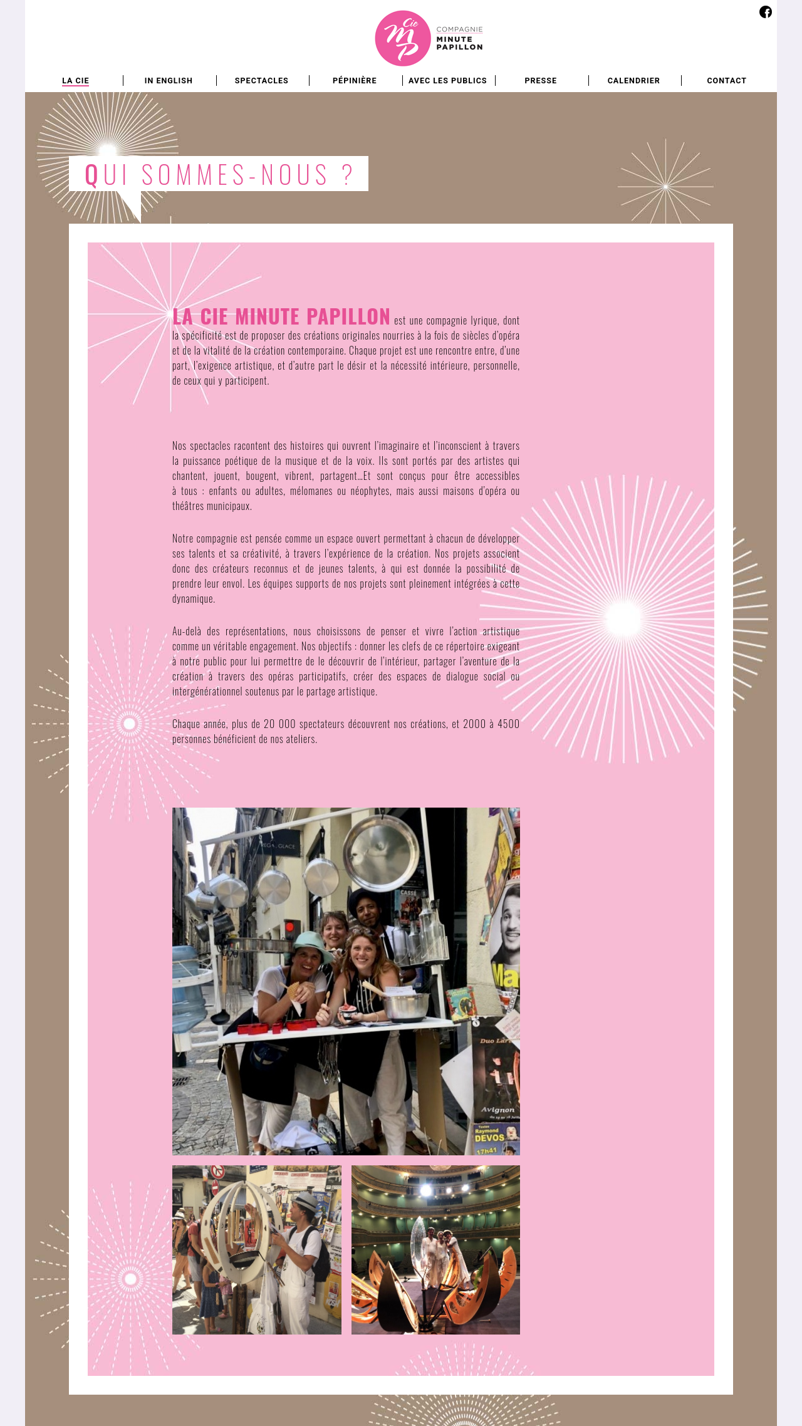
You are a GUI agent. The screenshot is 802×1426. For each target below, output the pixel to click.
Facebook (765, 11)
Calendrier (634, 80)
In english (169, 80)
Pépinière (355, 80)
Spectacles (262, 80)
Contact (727, 80)
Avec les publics (448, 80)
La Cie (75, 80)
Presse (540, 80)
